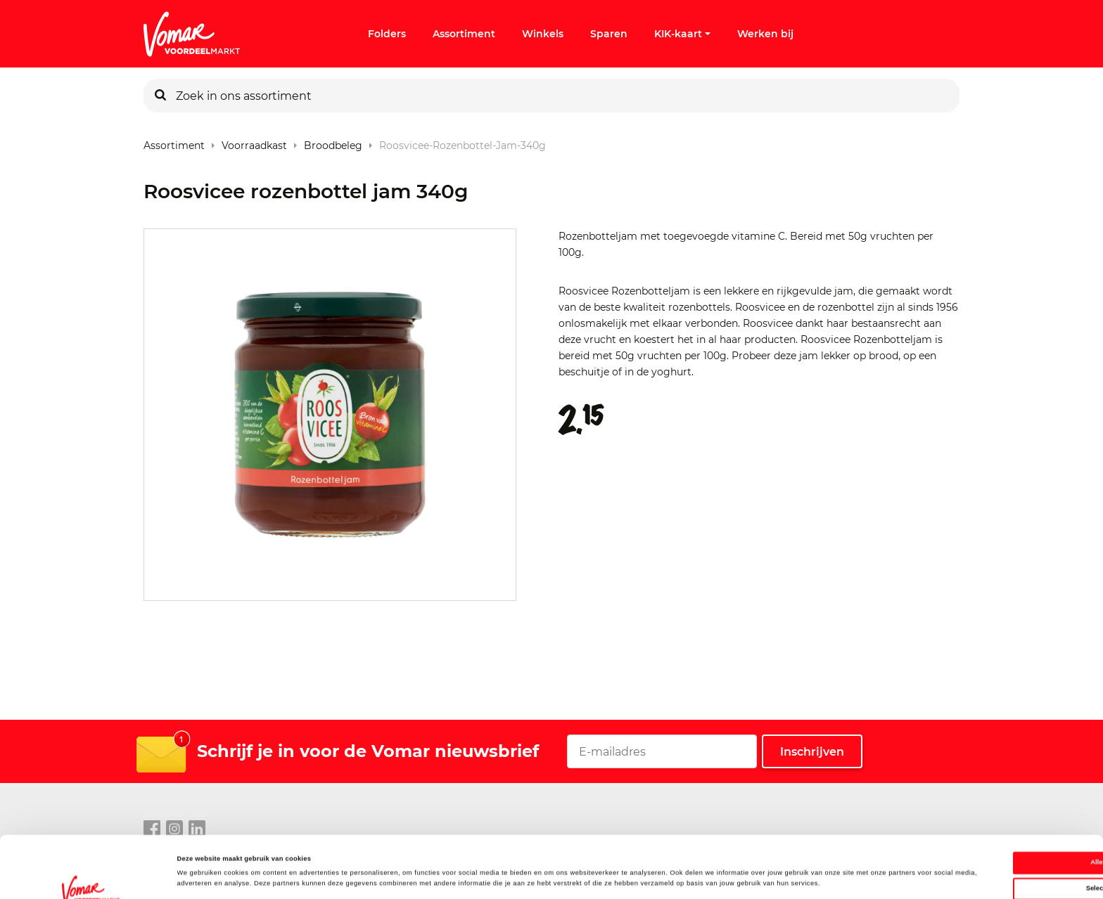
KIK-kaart (682, 33)
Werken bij (765, 33)
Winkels (542, 33)
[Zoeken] (160, 96)
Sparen (608, 33)
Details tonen (598, 875)
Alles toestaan (985, 806)
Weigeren (985, 858)
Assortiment (464, 33)
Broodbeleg (333, 142)
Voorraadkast (254, 142)
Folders (387, 33)
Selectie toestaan (985, 832)
